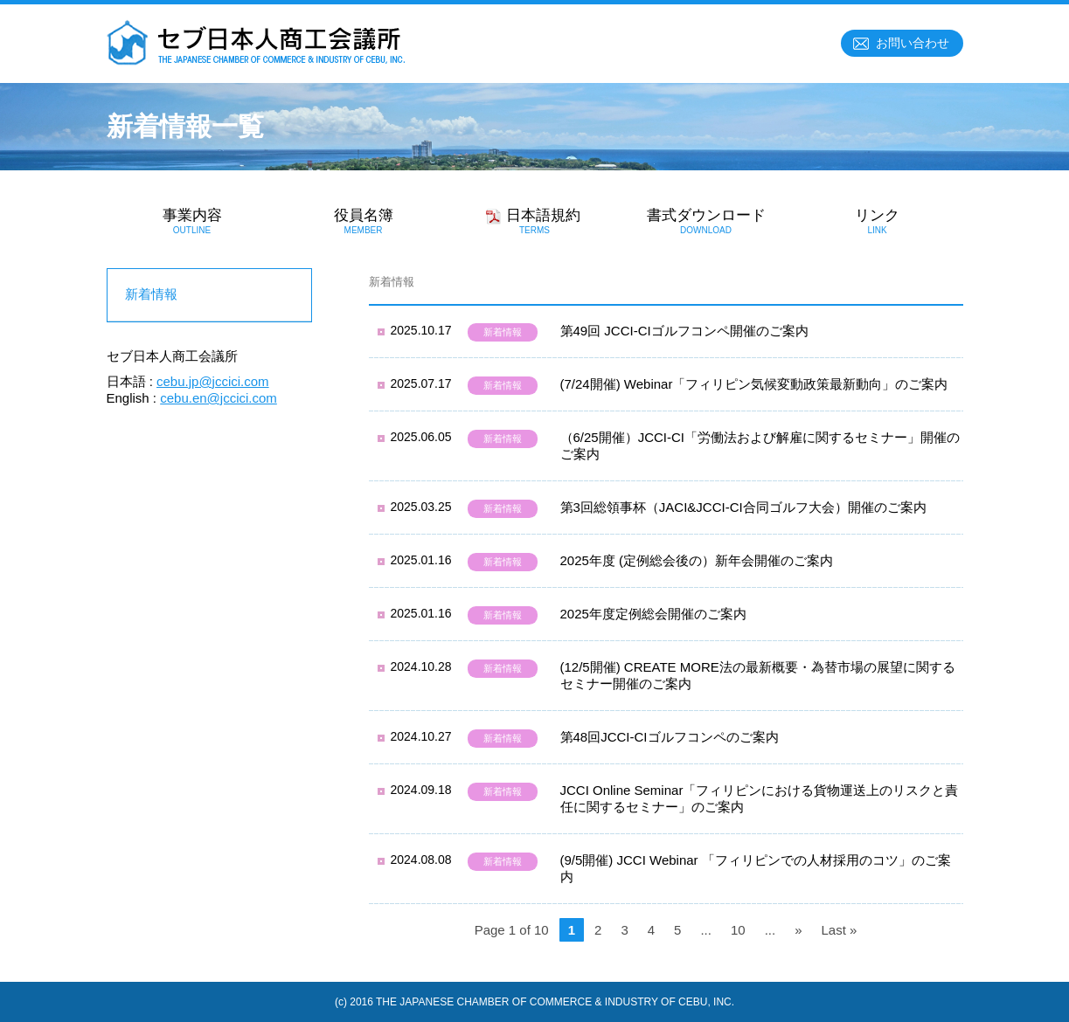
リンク (877, 221)
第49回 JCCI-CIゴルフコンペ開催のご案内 (684, 330)
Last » (839, 929)
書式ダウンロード (706, 221)
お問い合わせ (912, 43)
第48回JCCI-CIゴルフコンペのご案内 (669, 736)
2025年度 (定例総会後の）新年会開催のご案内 (697, 560)
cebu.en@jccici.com (218, 397)
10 (738, 929)
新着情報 (502, 332)
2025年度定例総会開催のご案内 (653, 613)
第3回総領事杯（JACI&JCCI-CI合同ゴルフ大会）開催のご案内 (743, 507)
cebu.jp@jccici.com (212, 381)
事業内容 (192, 221)
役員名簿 (363, 221)
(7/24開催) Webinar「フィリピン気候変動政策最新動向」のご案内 (754, 383)
